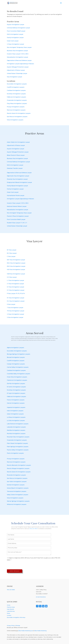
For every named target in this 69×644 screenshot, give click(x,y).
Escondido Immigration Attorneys (16, 617)
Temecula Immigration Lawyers (16, 491)
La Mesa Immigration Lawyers (16, 417)
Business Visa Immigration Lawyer (17, 50)
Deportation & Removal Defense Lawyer (19, 60)
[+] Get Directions (41, 597)
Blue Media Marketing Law (25, 630)
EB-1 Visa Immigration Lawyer (16, 260)
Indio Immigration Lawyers (15, 410)
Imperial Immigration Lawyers (16, 407)
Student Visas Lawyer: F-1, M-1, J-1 (17, 222)
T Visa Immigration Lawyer (15, 307)
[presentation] (18, 565)
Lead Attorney (11, 611)
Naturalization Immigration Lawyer (17, 57)
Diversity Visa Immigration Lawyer (17, 179)
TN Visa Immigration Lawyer (15, 311)
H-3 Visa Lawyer (12, 277)
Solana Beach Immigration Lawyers (17, 488)
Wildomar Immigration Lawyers (16, 504)
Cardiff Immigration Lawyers (15, 87)
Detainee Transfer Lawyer (15, 168)
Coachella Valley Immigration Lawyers (18, 373)
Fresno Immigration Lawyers (15, 400)
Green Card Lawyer (12, 41)
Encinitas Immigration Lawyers (16, 93)
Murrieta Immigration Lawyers (16, 433)
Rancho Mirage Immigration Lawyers (18, 468)
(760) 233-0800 (33, 527)
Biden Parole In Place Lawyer (16, 155)
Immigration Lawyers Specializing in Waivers (20, 63)
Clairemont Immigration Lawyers (17, 380)
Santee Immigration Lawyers (16, 485)
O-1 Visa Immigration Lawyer (15, 290)
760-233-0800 (11, 589)
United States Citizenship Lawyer (17, 73)
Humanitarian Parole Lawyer (15, 195)
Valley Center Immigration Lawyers (17, 494)
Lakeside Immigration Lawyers (16, 427)
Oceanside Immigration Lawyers (17, 100)
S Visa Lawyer (11, 304)
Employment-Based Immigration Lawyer (19, 182)
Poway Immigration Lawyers (15, 106)
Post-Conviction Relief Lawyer (16, 31)
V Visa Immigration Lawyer (15, 317)
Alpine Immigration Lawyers (15, 347)
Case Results (10, 609)
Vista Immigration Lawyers (15, 120)
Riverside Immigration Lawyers (16, 475)
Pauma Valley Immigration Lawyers (17, 450)
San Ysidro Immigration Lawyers (17, 481)
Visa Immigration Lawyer (14, 77)
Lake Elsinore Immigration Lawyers (17, 423)
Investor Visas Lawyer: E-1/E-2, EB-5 (17, 54)
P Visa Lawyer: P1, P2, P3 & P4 (16, 293)
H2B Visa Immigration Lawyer (16, 274)
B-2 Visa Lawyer (12, 253)
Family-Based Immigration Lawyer (17, 185)
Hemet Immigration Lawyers (16, 403)
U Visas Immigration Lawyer (15, 44)
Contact (9, 615)
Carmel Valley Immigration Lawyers (17, 367)
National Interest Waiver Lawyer (16, 206)
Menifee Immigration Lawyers (16, 430)
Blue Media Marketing (40, 630)
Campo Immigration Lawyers (16, 364)
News (8, 613)
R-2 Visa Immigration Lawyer (16, 301)
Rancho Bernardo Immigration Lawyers (19, 465)
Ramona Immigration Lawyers (16, 110)
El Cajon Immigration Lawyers (16, 393)
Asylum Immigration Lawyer (15, 24)
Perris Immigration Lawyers (15, 453)
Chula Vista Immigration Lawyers (17, 377)
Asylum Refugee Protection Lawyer (18, 67)
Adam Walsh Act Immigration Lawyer (18, 142)
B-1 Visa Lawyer (11, 250)
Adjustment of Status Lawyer (16, 70)
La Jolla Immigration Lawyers (16, 420)
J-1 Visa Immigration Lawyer (15, 283)
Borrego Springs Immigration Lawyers (18, 354)
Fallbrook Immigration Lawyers (16, 97)
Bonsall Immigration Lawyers (16, 357)
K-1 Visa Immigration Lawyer (15, 287)
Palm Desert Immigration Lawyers (17, 443)
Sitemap (17, 625)
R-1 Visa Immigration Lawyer (15, 298)
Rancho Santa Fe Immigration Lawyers (19, 113)
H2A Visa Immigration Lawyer (16, 269)
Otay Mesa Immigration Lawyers (17, 103)
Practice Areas (11, 607)
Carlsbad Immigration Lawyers (16, 90)
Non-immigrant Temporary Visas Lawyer (19, 47)
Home (8, 605)
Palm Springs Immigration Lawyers (17, 446)
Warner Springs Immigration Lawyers (18, 501)
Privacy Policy (11, 625)
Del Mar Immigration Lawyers (16, 383)
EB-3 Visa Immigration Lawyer (16, 266)
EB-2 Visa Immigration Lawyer (16, 263)
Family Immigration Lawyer (15, 37)
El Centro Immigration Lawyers (16, 387)
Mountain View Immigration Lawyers (18, 437)
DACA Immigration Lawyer (15, 34)
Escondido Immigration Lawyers (17, 84)
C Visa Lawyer (11, 256)
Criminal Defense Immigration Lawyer (18, 28)
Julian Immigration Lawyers (15, 414)
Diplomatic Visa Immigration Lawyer (18, 176)
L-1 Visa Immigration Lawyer (15, 280)
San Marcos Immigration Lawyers (17, 116)
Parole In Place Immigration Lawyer (18, 216)
